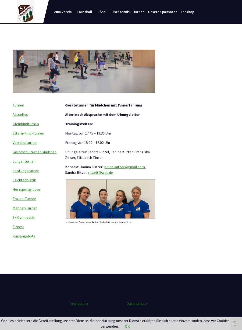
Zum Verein (63, 12)
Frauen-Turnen (24, 205)
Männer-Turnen (25, 215)
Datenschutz (137, 307)
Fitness (18, 233)
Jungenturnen (24, 168)
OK (127, 326)
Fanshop (187, 12)
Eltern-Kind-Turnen (28, 140)
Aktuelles (20, 121)
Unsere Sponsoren (163, 12)
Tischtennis (120, 12)
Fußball (101, 12)
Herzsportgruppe (27, 196)
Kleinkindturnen (26, 130)
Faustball (84, 12)
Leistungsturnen (26, 177)
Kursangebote (24, 243)
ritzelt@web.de (100, 179)
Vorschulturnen (25, 149)
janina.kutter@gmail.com (124, 173)
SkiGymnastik (24, 224)
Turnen (139, 12)
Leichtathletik (24, 187)
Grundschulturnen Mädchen (35, 158)
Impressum (79, 307)
